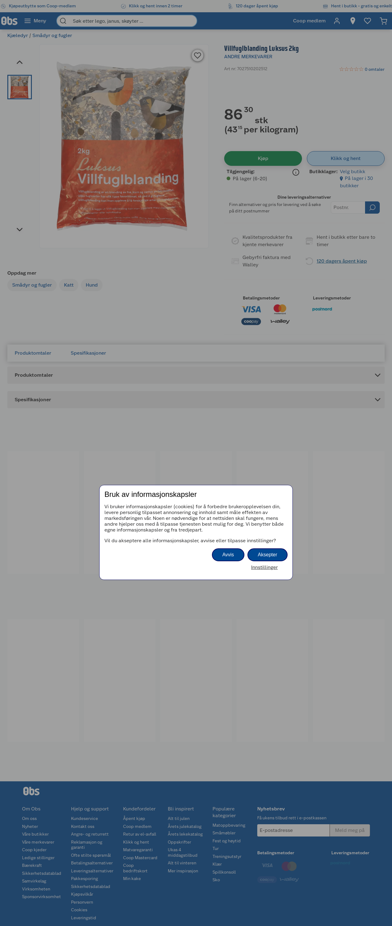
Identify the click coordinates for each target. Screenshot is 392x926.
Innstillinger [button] (264, 567)
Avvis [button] (228, 554)
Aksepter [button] (267, 554)
